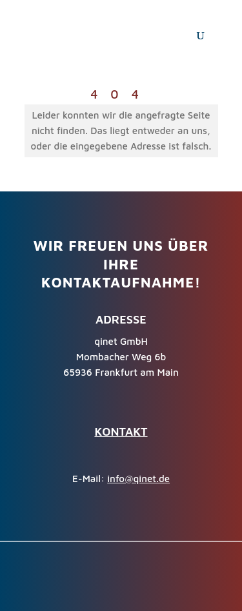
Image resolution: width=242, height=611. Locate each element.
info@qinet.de (138, 478)
